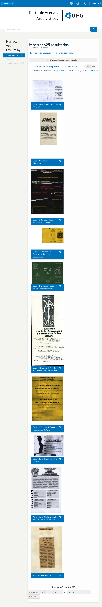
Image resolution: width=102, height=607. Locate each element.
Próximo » (34, 596)
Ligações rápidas (71, 3)
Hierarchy (71, 66)
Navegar (7, 3)
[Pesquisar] (93, 29)
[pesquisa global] (48, 29)
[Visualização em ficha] (88, 66)
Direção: (80, 70)
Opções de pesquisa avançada (63, 60)
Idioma (78, 3)
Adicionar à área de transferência (60, 104)
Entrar (94, 3)
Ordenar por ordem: (42, 70)
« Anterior (33, 592)
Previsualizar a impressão (47, 66)
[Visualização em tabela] (93, 66)
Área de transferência (84, 3)
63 (88, 592)
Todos (10, 59)
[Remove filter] (52, 52)
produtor (12, 55)
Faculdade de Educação (17, 63)
